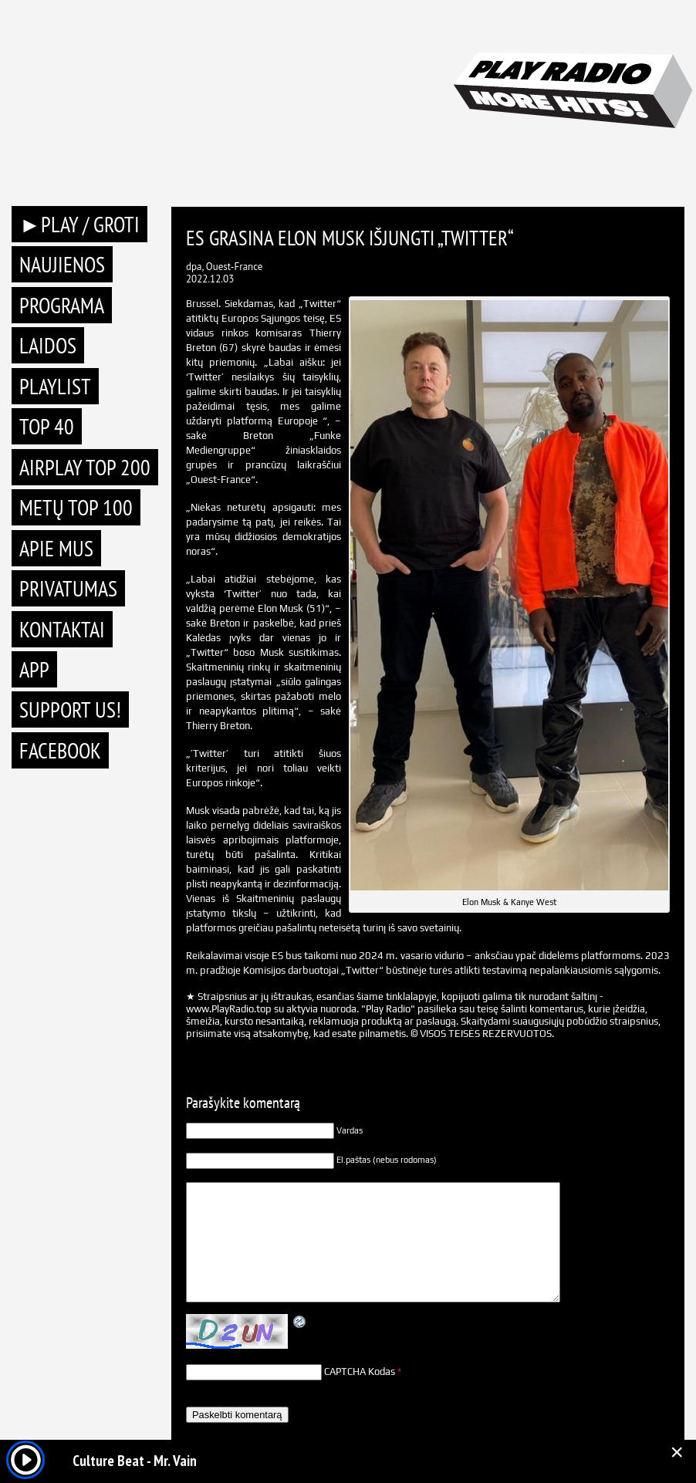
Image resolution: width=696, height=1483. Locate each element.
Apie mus (56, 548)
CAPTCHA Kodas (359, 1371)
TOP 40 (46, 426)
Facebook (60, 750)
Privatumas (68, 588)
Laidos (47, 345)
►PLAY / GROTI (79, 224)
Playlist (55, 386)
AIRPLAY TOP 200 (84, 467)
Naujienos (62, 264)
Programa (61, 305)
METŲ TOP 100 (76, 507)
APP (34, 669)
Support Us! (70, 709)
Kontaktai (62, 629)
